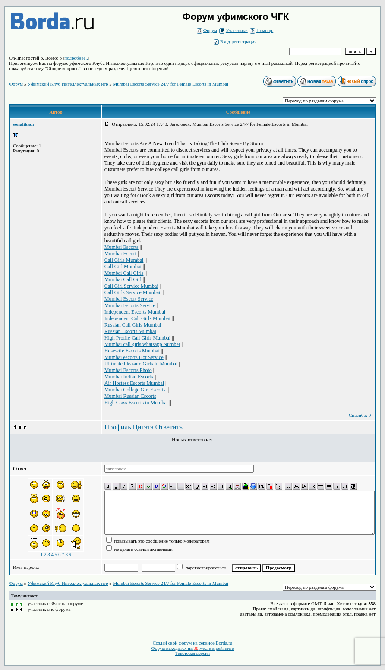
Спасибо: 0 (360, 415)
